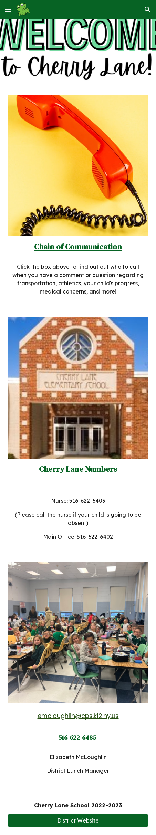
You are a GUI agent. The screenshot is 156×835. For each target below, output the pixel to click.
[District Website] (78, 820)
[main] (78, 247)
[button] (8, 9)
